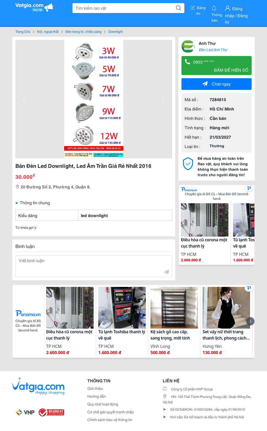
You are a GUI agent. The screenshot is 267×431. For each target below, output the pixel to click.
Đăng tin (198, 8)
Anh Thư (207, 43)
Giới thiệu (95, 388)
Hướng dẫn (96, 396)
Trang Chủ (22, 31)
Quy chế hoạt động (102, 404)
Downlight (115, 31)
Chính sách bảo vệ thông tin (109, 419)
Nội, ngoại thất (48, 31)
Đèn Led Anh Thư (213, 49)
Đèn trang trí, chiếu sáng (83, 31)
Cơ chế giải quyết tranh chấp (110, 411)
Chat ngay (216, 84)
